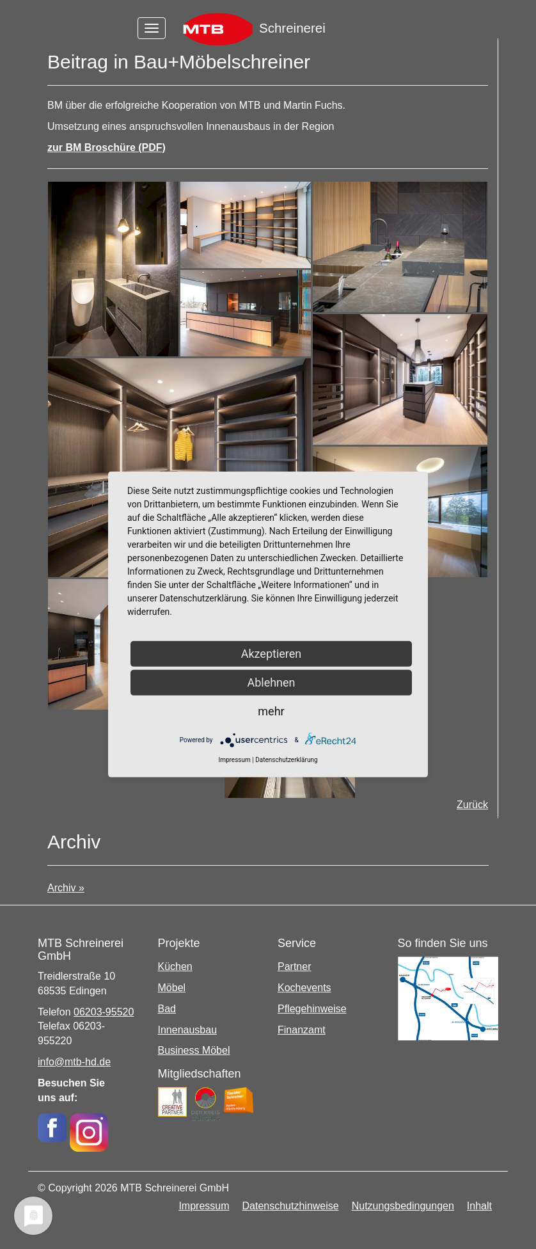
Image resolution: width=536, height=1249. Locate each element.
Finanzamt (302, 1029)
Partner (294, 966)
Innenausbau (187, 1029)
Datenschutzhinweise (290, 1205)
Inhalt (479, 1205)
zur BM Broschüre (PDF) (106, 147)
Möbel (172, 987)
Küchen (175, 966)
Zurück (472, 804)
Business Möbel (194, 1050)
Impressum (203, 1205)
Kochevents (304, 987)
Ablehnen (271, 682)
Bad (167, 1008)
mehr (271, 711)
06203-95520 (104, 1011)
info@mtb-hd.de (74, 1061)
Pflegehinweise (312, 1008)
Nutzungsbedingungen (403, 1205)
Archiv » (65, 887)
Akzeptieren (271, 653)
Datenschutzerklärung (286, 759)
